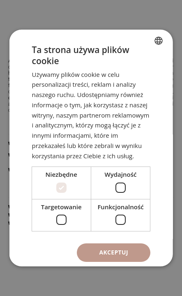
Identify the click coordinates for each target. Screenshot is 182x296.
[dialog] (91, 148)
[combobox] (158, 41)
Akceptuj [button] (113, 252)
